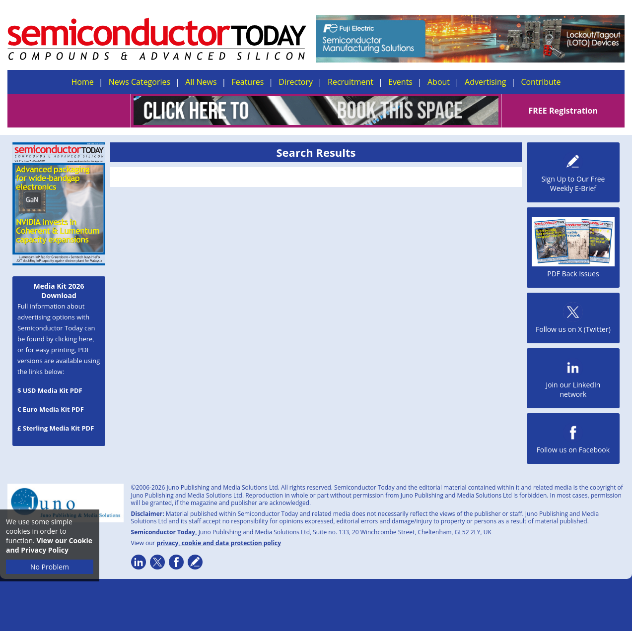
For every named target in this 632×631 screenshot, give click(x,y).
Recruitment (350, 81)
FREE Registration (562, 110)
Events (400, 81)
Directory (296, 81)
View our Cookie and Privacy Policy (49, 545)
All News (200, 81)
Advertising (485, 81)
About (438, 81)
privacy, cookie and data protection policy (219, 543)
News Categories (139, 81)
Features (248, 81)
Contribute (541, 81)
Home (82, 81)
